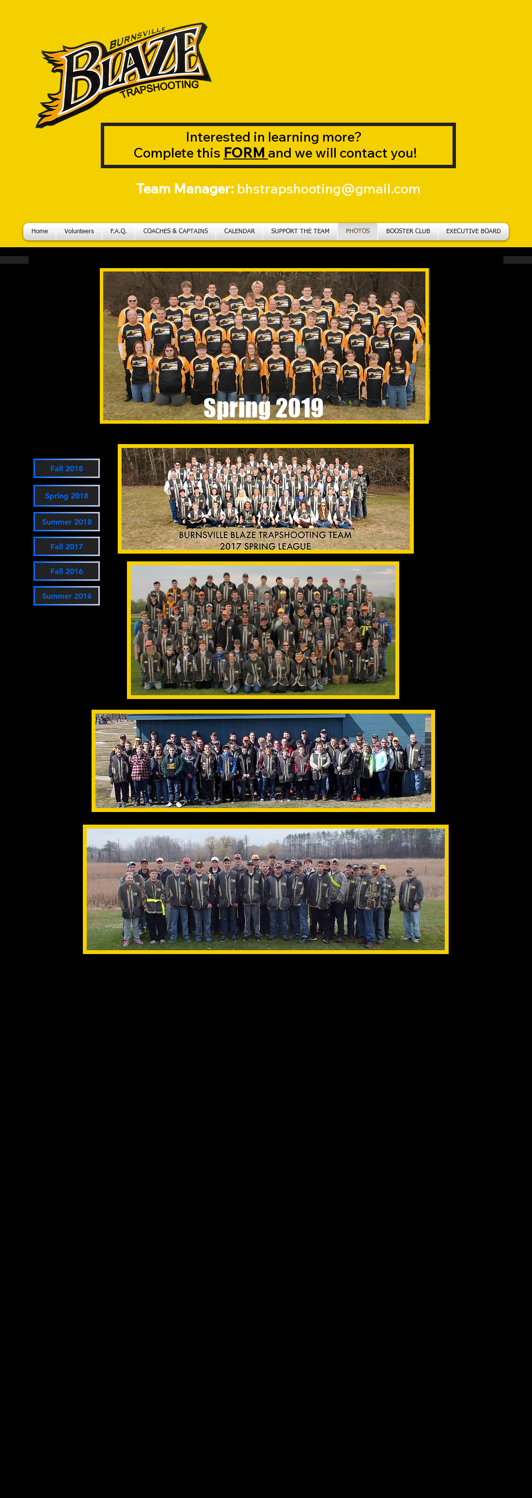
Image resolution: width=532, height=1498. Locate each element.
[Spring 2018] (66, 496)
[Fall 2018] (66, 468)
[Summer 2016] (66, 596)
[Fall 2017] (66, 546)
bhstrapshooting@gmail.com (329, 188)
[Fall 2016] (66, 571)
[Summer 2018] (66, 521)
